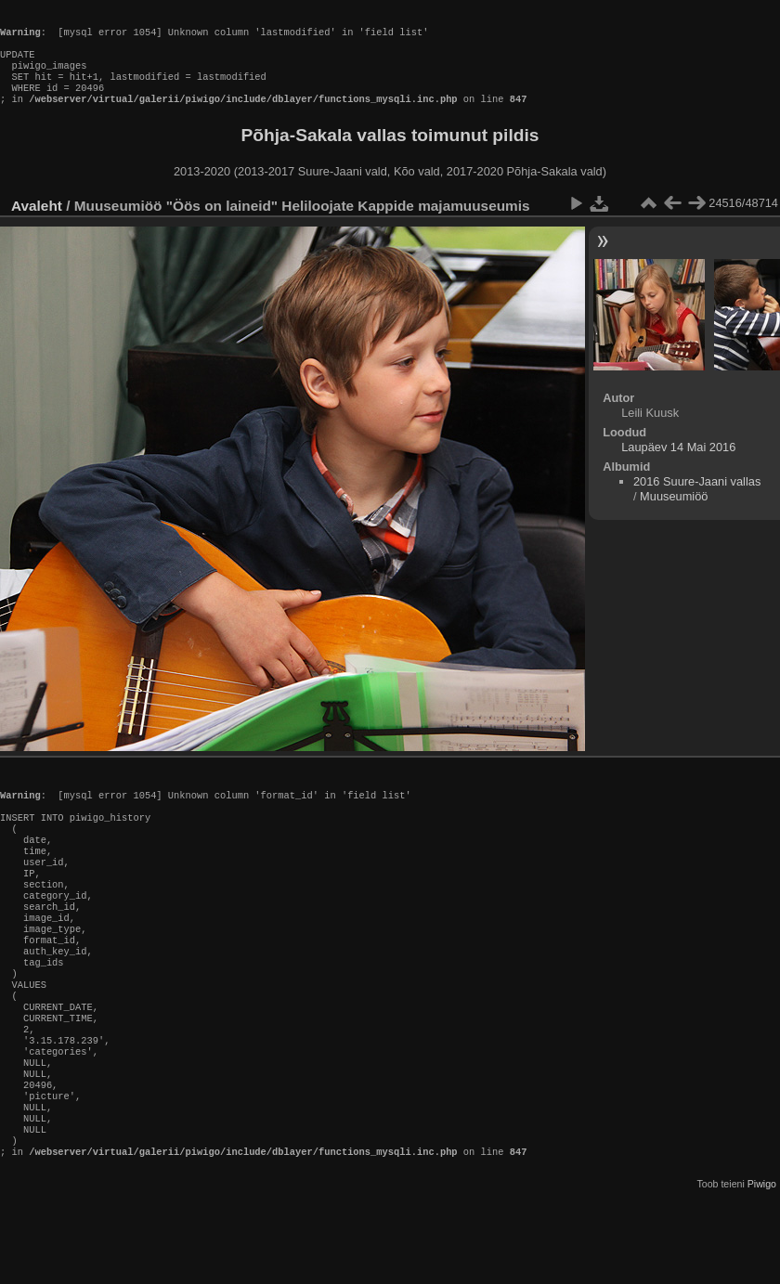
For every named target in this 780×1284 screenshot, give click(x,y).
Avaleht (36, 224)
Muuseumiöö (674, 515)
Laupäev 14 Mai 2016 (678, 466)
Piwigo (762, 1269)
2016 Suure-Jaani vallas (696, 500)
